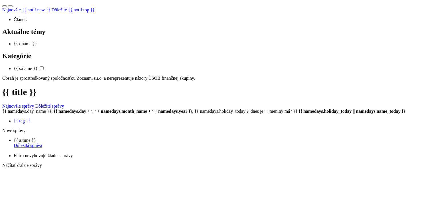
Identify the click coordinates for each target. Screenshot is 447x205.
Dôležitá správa (28, 145)
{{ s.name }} (26, 68)
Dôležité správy (49, 106)
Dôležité (73, 9)
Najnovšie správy (18, 106)
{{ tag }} (22, 120)
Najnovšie (26, 9)
